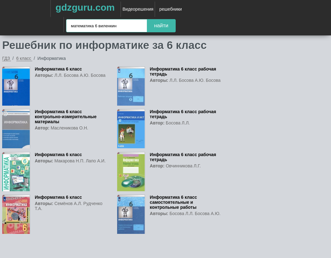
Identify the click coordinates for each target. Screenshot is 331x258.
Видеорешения (137, 9)
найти (161, 26)
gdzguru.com (85, 7)
